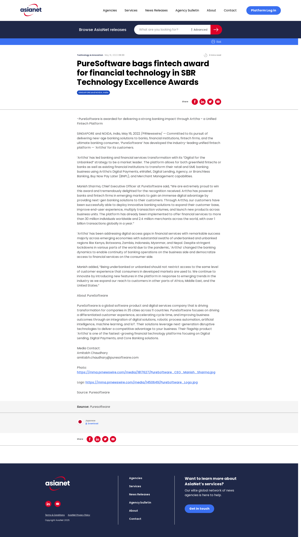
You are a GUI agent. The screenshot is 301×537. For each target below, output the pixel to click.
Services (131, 10)
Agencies (110, 10)
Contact (230, 10)
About (211, 10)
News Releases (156, 10)
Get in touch (199, 508)
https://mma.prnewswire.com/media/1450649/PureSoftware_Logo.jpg (141, 382)
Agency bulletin (187, 10)
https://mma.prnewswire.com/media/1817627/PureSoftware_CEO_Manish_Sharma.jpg (146, 372)
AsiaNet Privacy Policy (79, 515)
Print (216, 41)
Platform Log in (263, 10)
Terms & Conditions (55, 515)
